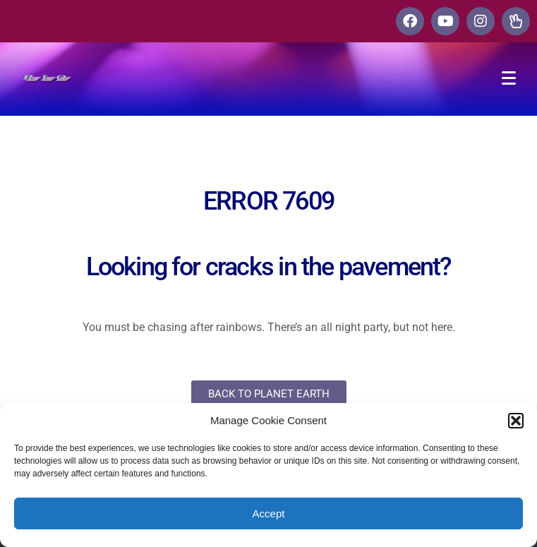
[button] (516, 421)
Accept (269, 513)
